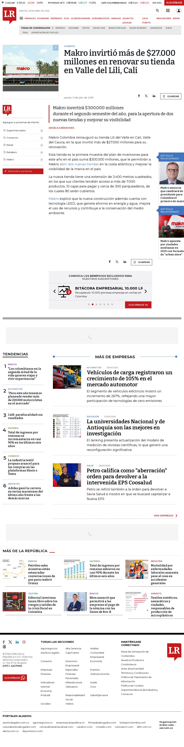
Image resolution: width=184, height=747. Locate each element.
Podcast (45, 695)
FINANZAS (30, 18)
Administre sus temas (18, 171)
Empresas (46, 669)
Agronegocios (49, 648)
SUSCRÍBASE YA (138, 304)
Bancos (12, 364)
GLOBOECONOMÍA (80, 18)
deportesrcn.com (32, 731)
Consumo (46, 661)
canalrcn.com (84, 726)
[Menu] (22, 18)
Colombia (74, 28)
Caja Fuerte (72, 652)
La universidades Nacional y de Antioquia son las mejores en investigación (126, 427)
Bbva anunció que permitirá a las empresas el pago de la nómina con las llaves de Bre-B (104, 605)
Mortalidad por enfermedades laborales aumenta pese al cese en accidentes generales (164, 574)
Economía (96, 661)
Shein (169, 28)
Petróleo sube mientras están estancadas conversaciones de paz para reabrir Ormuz (41, 574)
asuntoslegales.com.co (16, 722)
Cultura (33, 593)
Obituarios (72, 686)
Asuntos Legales (50, 652)
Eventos (95, 669)
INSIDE (176, 18)
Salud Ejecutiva (99, 695)
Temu (25, 33)
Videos (69, 703)
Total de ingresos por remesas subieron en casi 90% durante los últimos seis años (105, 571)
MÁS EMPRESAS (163, 515)
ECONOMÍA (43, 18)
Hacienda (13, 428)
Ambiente (156, 593)
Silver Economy (138, 28)
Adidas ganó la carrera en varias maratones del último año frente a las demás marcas (25, 493)
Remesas (60, 28)
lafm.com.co (144, 726)
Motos (85, 28)
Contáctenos (128, 664)
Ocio (93, 686)
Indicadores (47, 682)
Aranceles (156, 28)
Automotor (15, 389)
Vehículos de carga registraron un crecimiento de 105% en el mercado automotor (129, 378)
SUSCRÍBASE (174, 2)
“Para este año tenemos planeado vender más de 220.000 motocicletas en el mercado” (25, 398)
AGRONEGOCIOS (101, 18)
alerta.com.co (11, 731)
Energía (32, 561)
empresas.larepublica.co (70, 722)
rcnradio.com (103, 726)
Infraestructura (74, 682)
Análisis (94, 648)
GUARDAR (171, 96)
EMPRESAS (56, 18)
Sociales (45, 703)
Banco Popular (117, 28)
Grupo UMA (99, 28)
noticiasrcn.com (124, 726)
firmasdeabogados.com (102, 722)
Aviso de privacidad (132, 668)
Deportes (14, 484)
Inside (93, 682)
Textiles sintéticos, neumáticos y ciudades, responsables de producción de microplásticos (164, 606)
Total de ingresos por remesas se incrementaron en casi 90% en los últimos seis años (24, 439)
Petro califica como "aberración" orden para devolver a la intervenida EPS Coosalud (127, 476)
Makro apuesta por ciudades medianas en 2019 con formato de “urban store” (172, 247)
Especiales (72, 669)
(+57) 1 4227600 (12, 665)
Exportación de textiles (45, 33)
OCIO (66, 18)
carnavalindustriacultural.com (56, 726)
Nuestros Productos (132, 660)
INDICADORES (164, 18)
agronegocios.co (43, 722)
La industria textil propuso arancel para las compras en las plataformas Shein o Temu (23, 467)
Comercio (13, 456)
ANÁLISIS (116, 18)
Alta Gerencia (73, 648)
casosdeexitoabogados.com (19, 726)
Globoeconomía (99, 673)
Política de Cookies (132, 685)
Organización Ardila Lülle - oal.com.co (167, 724)
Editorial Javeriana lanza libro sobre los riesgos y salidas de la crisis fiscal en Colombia (42, 605)
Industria (156, 561)
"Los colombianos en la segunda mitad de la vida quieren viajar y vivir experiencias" (24, 374)
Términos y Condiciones (134, 672)
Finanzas (46, 673)
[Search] (157, 10)
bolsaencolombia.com (133, 722)
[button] (53, 291)
